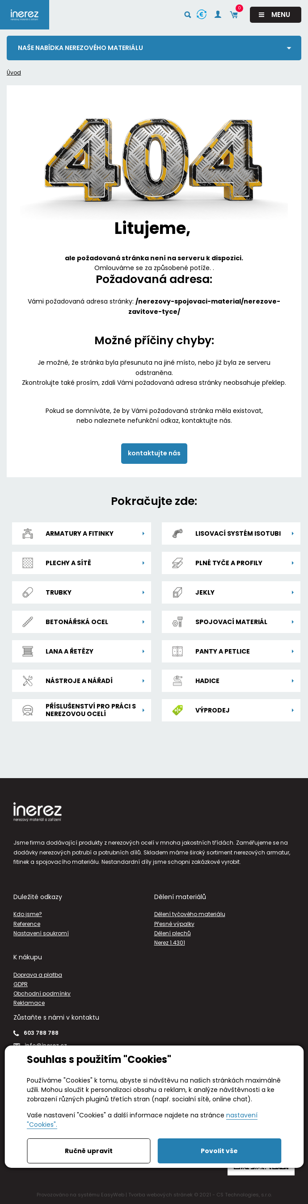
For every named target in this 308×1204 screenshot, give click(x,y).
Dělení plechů (172, 933)
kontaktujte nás (154, 453)
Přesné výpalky (174, 924)
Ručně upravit (89, 1150)
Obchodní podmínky (42, 993)
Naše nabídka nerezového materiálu (80, 47)
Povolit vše (219, 1150)
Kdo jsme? (27, 914)
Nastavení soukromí (41, 933)
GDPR (20, 984)
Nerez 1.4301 (169, 942)
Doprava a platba (37, 975)
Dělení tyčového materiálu (189, 914)
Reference (26, 924)
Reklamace (29, 1003)
